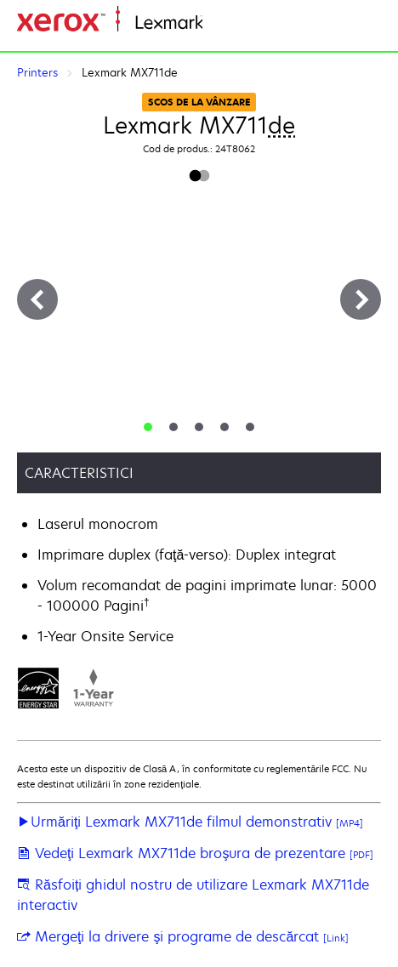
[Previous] (37, 299)
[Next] (360, 299)
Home (219, 23)
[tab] (148, 427)
